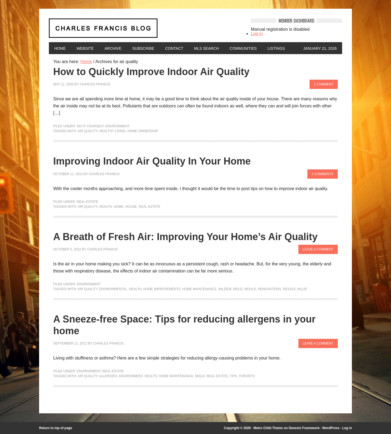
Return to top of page (55, 428)
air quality (87, 131)
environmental (113, 289)
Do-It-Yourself (90, 126)
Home (60, 48)
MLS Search (206, 48)
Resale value (295, 289)
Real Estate (87, 202)
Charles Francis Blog (145, 30)
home (119, 207)
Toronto (247, 376)
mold (238, 289)
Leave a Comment (318, 249)
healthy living (112, 131)
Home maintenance (199, 289)
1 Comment (323, 84)
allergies (108, 376)
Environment (118, 126)
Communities (243, 48)
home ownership (142, 131)
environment (131, 376)
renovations (269, 289)
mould (250, 289)
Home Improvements (162, 289)
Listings (276, 48)
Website (85, 48)
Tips (233, 376)
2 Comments (322, 174)
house (131, 207)
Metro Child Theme (268, 428)
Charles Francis (95, 84)
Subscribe (143, 48)
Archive (113, 48)
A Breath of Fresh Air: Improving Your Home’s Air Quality (185, 236)
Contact (174, 48)
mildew (225, 289)
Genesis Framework (304, 428)
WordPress (330, 428)
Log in (257, 33)
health (105, 207)
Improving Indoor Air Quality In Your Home (152, 161)
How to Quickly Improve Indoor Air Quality (151, 71)
